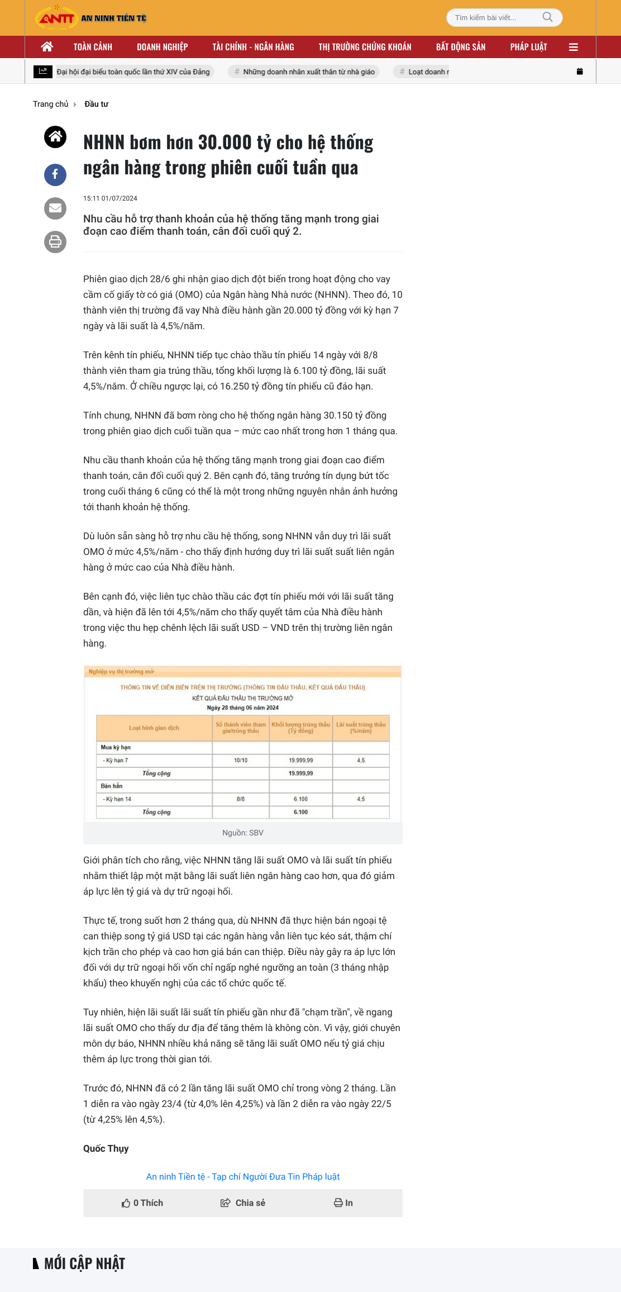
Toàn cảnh (93, 47)
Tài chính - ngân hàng (253, 47)
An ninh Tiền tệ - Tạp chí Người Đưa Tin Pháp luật (243, 1176)
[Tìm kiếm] (548, 17)
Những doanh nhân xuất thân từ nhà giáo (310, 72)
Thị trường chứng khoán (365, 47)
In (343, 1203)
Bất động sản (461, 47)
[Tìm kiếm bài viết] (504, 17)
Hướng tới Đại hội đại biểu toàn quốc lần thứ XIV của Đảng (117, 72)
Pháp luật (528, 47)
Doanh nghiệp (162, 47)
